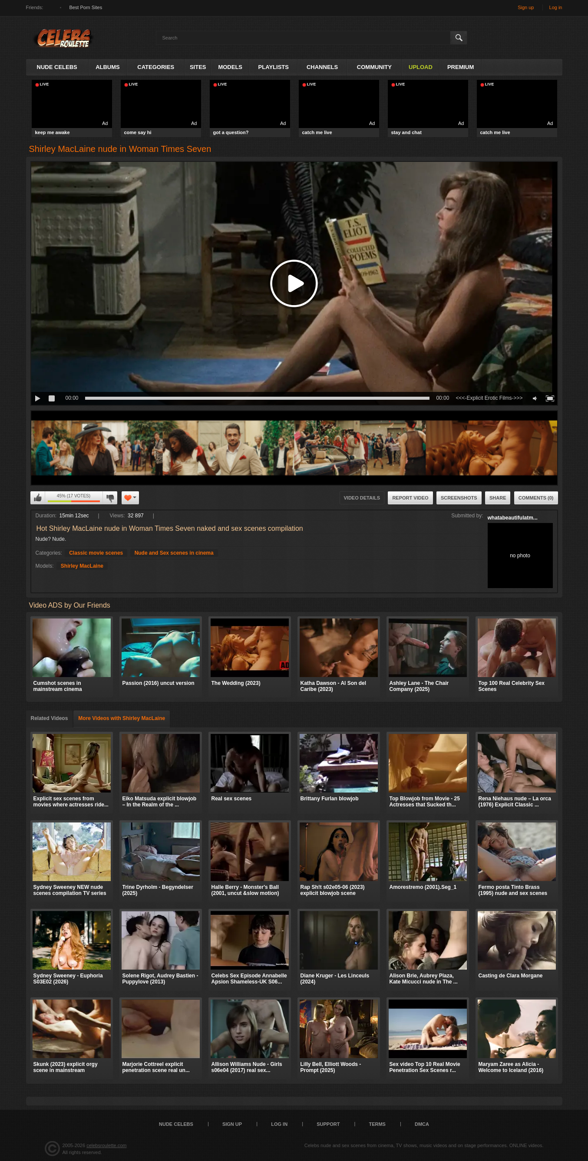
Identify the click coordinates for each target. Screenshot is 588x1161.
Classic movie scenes (96, 553)
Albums (108, 67)
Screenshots (459, 497)
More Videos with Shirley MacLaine (121, 718)
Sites (198, 67)
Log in (555, 7)
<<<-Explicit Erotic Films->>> (489, 398)
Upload (421, 67)
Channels (322, 67)
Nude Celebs (57, 67)
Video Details (362, 497)
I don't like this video (109, 497)
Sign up (526, 7)
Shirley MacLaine (82, 566)
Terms (377, 1124)
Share (497, 497)
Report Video (410, 497)
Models (230, 67)
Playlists (273, 67)
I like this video (37, 497)
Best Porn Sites (85, 7)
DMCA (422, 1124)
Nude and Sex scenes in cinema (174, 553)
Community (374, 67)
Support (328, 1124)
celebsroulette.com (106, 1145)
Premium (460, 67)
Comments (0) (536, 497)
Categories (155, 67)
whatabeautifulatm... (513, 518)
